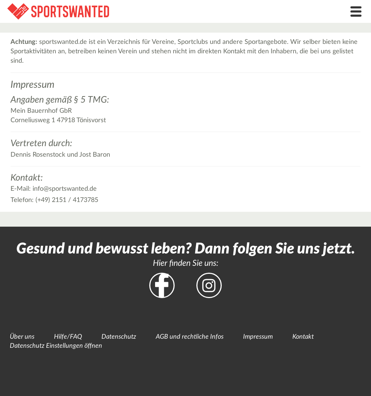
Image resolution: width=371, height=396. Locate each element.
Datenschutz (118, 337)
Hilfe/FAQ (68, 337)
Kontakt (303, 337)
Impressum (258, 337)
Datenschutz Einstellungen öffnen (56, 346)
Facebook (162, 285)
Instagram (209, 285)
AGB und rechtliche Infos (190, 337)
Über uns (22, 337)
